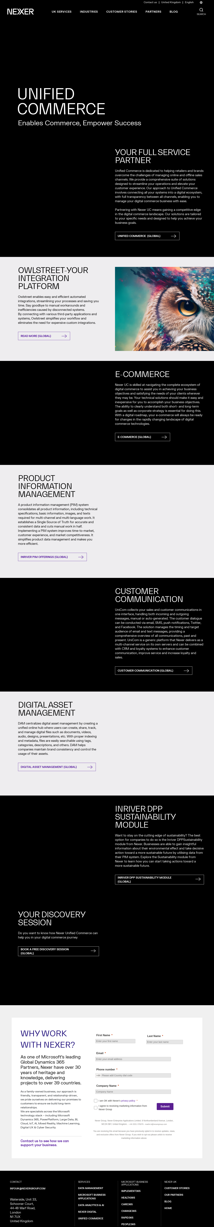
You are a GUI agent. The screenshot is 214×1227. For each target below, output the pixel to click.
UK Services (62, 11)
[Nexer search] (201, 10)
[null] (134, 1053)
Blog (174, 11)
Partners (153, 11)
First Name (103, 1035)
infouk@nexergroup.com (27, 1188)
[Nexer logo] (20, 11)
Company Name (106, 1085)
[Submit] (165, 1106)
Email (99, 1053)
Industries (89, 11)
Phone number (105, 1069)
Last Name (154, 1036)
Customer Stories (121, 11)
